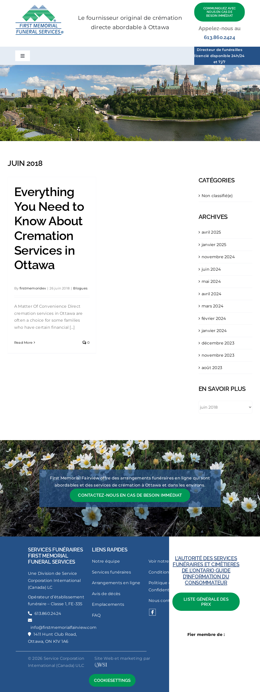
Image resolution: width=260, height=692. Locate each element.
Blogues (80, 288)
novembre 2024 (218, 256)
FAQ (96, 615)
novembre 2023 (218, 355)
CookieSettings (112, 680)
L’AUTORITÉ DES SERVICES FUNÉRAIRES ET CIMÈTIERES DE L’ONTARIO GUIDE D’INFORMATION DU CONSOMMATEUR (206, 570)
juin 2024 (211, 269)
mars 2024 (212, 306)
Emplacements (108, 604)
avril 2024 (211, 293)
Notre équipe (106, 561)
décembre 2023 (218, 343)
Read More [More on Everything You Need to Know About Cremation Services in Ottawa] (23, 342)
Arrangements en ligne (116, 582)
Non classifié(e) (217, 195)
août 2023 (212, 367)
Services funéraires (111, 572)
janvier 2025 (214, 244)
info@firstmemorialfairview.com (63, 627)
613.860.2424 (219, 37)
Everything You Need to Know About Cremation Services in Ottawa (49, 228)
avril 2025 (211, 232)
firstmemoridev (33, 288)
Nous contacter (165, 600)
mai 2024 (211, 281)
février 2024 (214, 318)
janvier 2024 (214, 330)
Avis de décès (106, 593)
